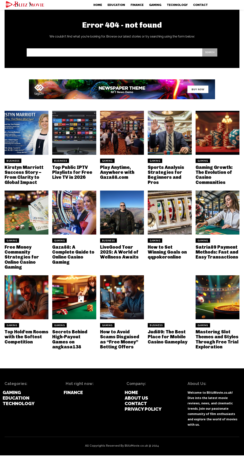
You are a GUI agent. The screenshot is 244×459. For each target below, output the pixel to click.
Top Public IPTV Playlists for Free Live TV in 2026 (72, 176)
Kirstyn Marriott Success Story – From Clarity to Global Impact (24, 178)
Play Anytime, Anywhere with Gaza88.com (117, 176)
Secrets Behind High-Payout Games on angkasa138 (69, 342)
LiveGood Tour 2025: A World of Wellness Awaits (119, 255)
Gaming (107, 164)
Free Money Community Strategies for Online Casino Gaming (22, 260)
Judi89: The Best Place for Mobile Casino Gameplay (167, 340)
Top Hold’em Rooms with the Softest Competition (26, 340)
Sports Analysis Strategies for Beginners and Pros (166, 178)
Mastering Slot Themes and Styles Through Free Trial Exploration (217, 342)
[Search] (208, 55)
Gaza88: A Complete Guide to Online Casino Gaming (73, 258)
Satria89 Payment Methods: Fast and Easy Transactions (217, 255)
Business (12, 164)
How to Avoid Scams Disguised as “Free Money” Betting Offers (119, 342)
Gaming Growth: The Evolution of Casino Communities (214, 178)
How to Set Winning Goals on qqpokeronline (167, 255)
